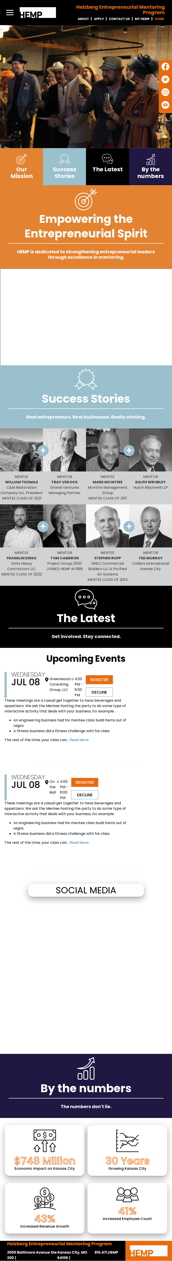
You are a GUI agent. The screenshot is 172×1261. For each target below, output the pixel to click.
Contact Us (119, 19)
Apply (99, 19)
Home (159, 19)
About (83, 19)
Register (99, 679)
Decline (99, 692)
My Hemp (142, 19)
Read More (79, 739)
